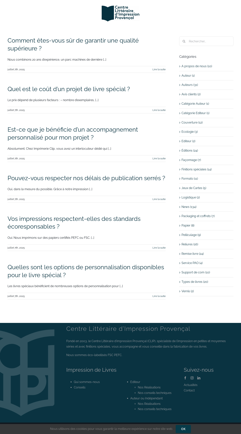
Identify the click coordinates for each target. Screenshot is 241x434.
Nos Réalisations (149, 387)
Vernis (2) (188, 291)
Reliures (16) (190, 244)
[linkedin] (198, 377)
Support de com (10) (196, 272)
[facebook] (185, 377)
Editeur (135, 382)
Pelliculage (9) (191, 235)
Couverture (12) (192, 122)
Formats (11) (190, 178)
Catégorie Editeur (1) (195, 113)
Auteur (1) (188, 75)
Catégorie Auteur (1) (195, 103)
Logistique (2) (191, 197)
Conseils (79, 387)
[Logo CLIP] (120, 7)
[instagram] (192, 377)
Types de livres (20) (195, 282)
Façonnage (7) (191, 160)
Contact (189, 390)
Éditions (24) (190, 150)
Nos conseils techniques (155, 393)
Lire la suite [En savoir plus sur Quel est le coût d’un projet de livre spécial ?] (159, 110)
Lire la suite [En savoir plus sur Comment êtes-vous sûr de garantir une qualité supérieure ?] (159, 69)
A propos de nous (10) (197, 66)
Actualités (191, 385)
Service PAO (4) (192, 263)
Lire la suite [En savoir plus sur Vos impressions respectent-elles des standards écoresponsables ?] (159, 247)
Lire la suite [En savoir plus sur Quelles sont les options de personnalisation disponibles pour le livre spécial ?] (159, 296)
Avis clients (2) (191, 94)
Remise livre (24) (193, 254)
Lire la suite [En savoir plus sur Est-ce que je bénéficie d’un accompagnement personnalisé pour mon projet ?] (159, 158)
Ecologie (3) (190, 131)
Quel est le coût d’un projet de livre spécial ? (69, 88)
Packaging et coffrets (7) (198, 216)
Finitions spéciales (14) (197, 169)
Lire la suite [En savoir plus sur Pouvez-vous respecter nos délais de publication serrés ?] (159, 199)
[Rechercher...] (206, 41)
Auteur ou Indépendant (146, 398)
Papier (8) (188, 225)
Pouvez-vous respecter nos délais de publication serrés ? (86, 178)
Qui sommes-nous (87, 382)
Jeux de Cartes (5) (194, 188)
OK (183, 429)
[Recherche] (184, 41)
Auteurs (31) (190, 85)
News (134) (189, 207)
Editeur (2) (188, 141)
